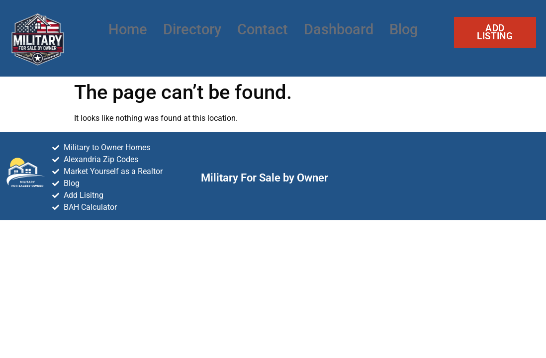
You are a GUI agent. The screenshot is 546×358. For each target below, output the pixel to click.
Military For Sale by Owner (264, 177)
